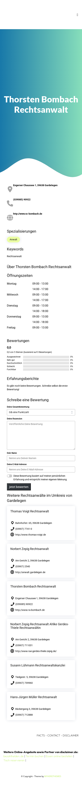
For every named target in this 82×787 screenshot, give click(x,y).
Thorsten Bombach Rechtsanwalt (33, 586)
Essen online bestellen (59, 756)
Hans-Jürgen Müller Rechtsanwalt (33, 697)
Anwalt (13, 239)
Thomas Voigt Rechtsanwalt (29, 511)
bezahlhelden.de (13, 756)
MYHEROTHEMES (52, 776)
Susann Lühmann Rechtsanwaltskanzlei (37, 665)
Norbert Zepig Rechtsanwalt (29, 549)
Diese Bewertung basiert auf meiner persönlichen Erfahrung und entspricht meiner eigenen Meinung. (40, 477)
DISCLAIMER (71, 735)
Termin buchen (35, 756)
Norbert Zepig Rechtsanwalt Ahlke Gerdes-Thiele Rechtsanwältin (39, 626)
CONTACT (53, 735)
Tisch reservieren (14, 760)
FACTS (41, 735)
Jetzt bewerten (18, 487)
